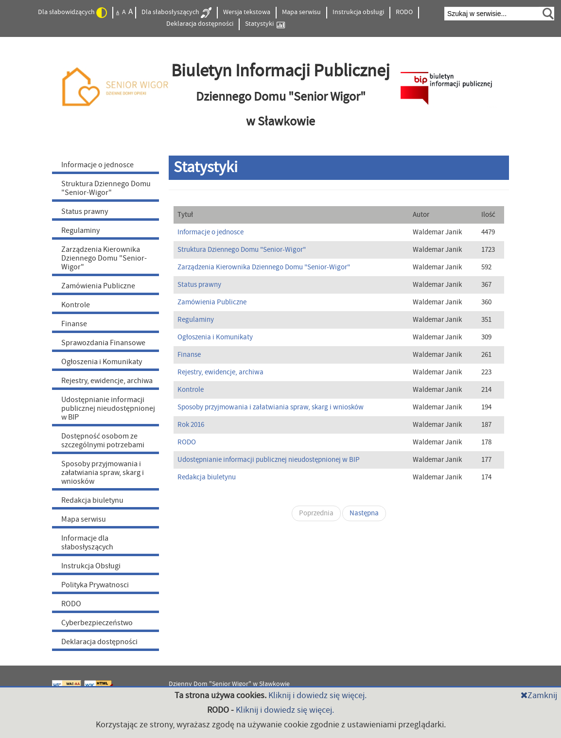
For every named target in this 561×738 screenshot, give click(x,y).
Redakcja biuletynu (92, 500)
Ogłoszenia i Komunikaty (101, 362)
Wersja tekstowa (246, 12)
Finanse (74, 324)
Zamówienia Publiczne (98, 286)
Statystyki (265, 24)
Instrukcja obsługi (358, 12)
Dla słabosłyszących (176, 12)
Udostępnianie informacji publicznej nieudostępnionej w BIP (108, 408)
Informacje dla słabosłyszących (87, 542)
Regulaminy (80, 230)
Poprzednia (316, 513)
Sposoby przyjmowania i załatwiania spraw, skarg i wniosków (102, 472)
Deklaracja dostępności (199, 23)
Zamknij (539, 695)
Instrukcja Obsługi (91, 566)
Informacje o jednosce (97, 165)
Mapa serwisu (301, 12)
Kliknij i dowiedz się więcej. (317, 695)
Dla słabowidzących (72, 12)
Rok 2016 (190, 424)
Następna (364, 513)
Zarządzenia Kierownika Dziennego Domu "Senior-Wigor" (104, 258)
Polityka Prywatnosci (95, 585)
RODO (404, 12)
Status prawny (84, 211)
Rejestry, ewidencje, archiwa (107, 381)
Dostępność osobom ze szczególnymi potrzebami (102, 440)
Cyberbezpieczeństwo (97, 623)
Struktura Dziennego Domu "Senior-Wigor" (106, 188)
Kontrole (75, 305)
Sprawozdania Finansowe (103, 343)
